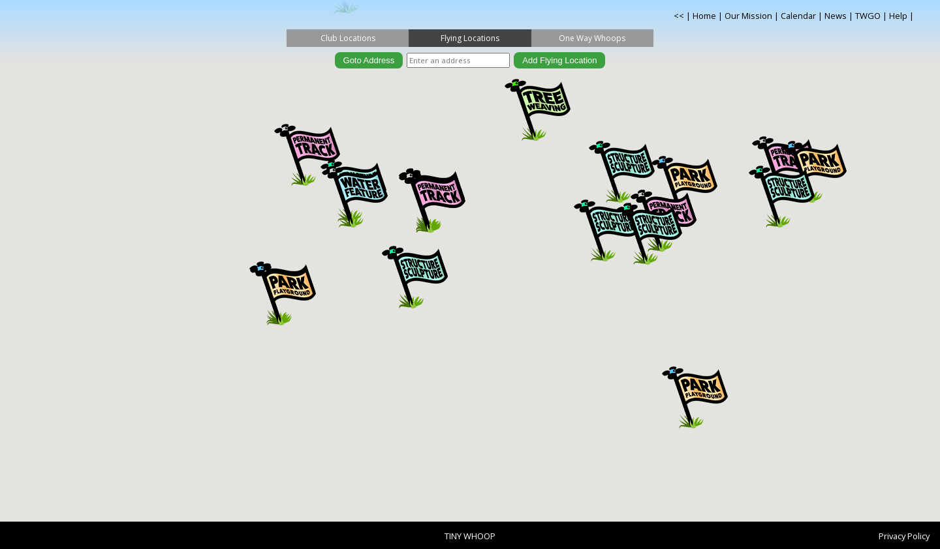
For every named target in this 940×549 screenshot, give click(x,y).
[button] (415, 277)
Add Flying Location (559, 60)
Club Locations (348, 38)
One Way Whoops (592, 38)
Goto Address (369, 60)
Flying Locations (470, 38)
